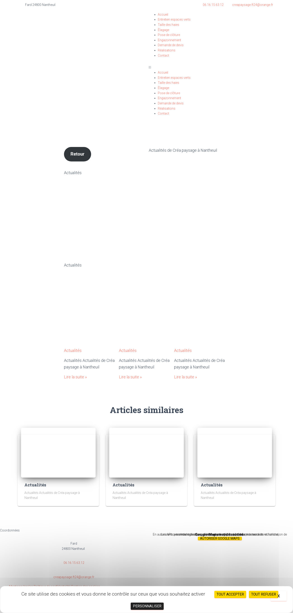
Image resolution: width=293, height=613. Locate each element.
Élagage (163, 30)
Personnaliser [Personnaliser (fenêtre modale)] (147, 606)
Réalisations (166, 50)
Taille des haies (168, 24)
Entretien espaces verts (174, 19)
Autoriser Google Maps (220, 538)
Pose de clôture (169, 35)
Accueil (163, 14)
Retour (78, 154)
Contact (163, 55)
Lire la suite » (75, 377)
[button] (211, 67)
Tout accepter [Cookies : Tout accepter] (230, 594)
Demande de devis (171, 45)
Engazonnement (169, 40)
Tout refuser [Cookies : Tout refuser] (263, 594)
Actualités (73, 265)
